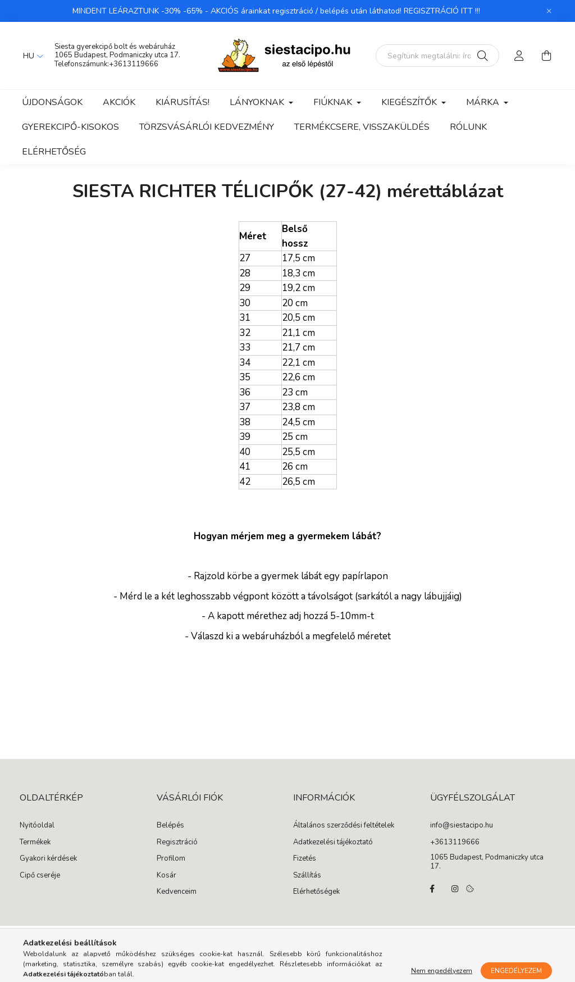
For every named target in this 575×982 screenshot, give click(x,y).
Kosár (166, 875)
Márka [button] (483, 102)
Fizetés (304, 858)
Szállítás (307, 875)
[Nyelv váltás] (30, 55)
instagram (455, 889)
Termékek (35, 842)
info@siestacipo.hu (461, 825)
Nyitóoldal (37, 825)
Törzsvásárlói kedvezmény (206, 127)
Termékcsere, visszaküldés (362, 127)
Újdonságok (52, 102)
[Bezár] (549, 11)
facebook (432, 889)
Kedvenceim (177, 892)
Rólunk (468, 127)
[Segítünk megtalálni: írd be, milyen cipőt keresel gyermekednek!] (437, 55)
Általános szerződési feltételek (343, 825)
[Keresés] (482, 55)
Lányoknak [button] (258, 102)
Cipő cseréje (40, 875)
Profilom (171, 858)
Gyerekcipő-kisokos (70, 127)
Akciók (119, 102)
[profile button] (519, 55)
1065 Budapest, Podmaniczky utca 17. (117, 55)
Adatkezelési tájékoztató (333, 842)
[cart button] (546, 55)
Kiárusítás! (182, 102)
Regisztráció (177, 842)
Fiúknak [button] (333, 102)
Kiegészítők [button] (410, 102)
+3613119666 (133, 64)
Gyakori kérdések (48, 858)
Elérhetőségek (316, 892)
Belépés (170, 825)
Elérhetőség (54, 152)
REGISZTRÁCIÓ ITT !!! (442, 11)
